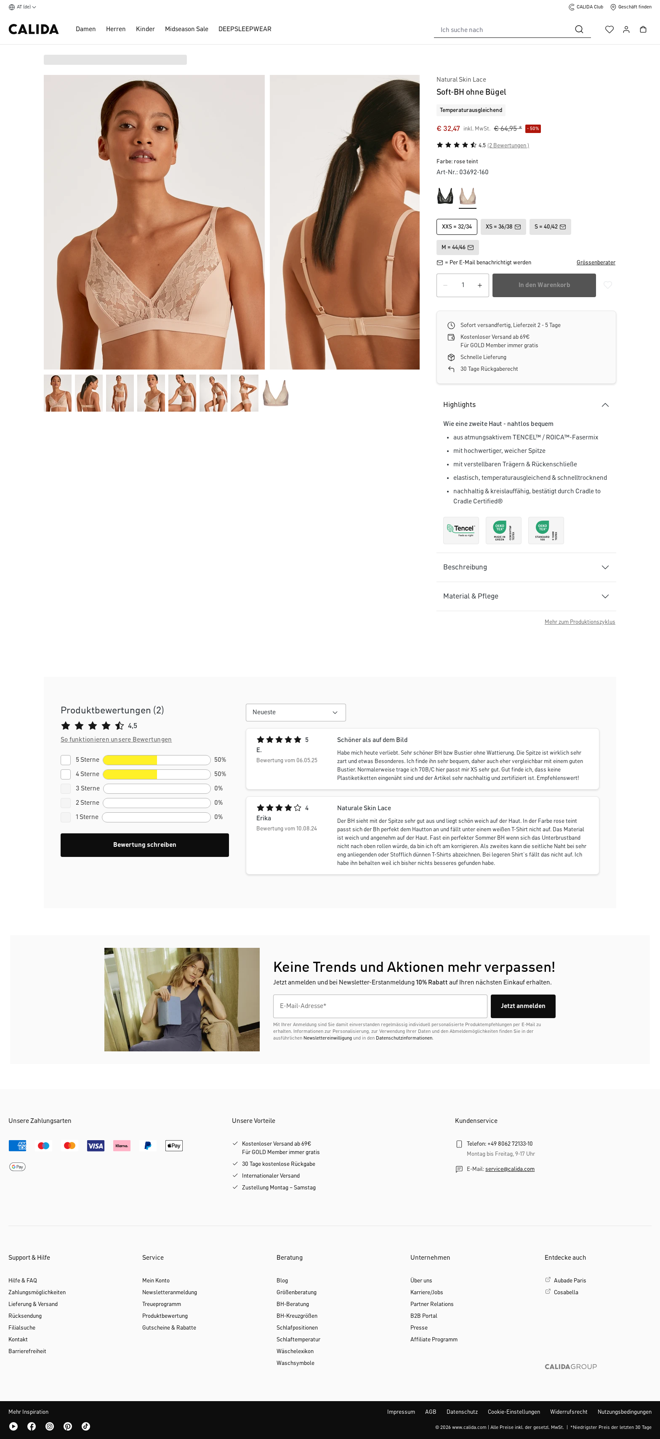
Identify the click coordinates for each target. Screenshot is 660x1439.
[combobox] (501, 29)
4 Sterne (87, 774)
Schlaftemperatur (298, 1340)
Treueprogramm (161, 1304)
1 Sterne (87, 817)
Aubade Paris (570, 1281)
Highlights (459, 405)
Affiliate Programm (434, 1340)
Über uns (421, 1281)
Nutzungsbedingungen (625, 1412)
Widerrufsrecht (569, 1412)
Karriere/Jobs (426, 1292)
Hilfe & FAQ (22, 1281)
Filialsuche (21, 1328)
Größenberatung (297, 1292)
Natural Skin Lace (461, 80)
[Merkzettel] (609, 29)
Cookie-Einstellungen (514, 1412)
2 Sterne (87, 803)
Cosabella (566, 1292)
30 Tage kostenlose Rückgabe (278, 1164)
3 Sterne (88, 788)
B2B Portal (423, 1316)
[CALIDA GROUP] (598, 1380)
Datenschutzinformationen (404, 1038)
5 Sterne (87, 760)
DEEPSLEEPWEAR (244, 29)
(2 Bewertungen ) (508, 146)
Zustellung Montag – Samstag (279, 1188)
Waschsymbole (295, 1363)
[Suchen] (579, 29)
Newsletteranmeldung (169, 1292)
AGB (430, 1412)
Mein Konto (156, 1281)
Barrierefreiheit (27, 1351)
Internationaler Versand (271, 1176)
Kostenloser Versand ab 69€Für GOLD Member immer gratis (281, 1148)
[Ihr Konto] (626, 29)
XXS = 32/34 (457, 227)
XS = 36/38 (503, 226)
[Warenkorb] (643, 29)
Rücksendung (25, 1316)
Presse (419, 1328)
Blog (282, 1281)
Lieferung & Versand (33, 1304)
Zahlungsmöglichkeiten (37, 1292)
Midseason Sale (186, 29)
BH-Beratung (293, 1304)
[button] (596, 262)
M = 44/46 (458, 247)
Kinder (145, 29)
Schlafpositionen (297, 1328)
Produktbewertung (165, 1316)
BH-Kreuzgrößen (297, 1316)
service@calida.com (510, 1169)
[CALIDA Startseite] (33, 29)
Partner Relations (432, 1304)
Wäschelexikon (295, 1351)
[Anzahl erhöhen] (480, 285)
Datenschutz (462, 1412)
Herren (116, 29)
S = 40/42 (550, 226)
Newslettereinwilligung (327, 1038)
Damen (86, 29)
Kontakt (18, 1340)
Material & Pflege (470, 596)
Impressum (401, 1412)
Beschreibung (465, 567)
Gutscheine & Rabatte (169, 1328)
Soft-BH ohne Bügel (471, 92)
